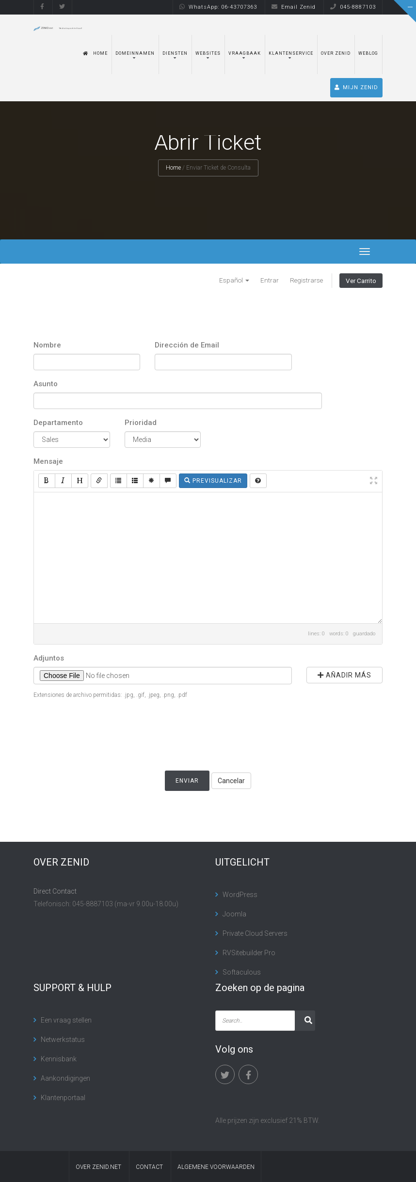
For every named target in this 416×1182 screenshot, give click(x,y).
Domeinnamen (135, 53)
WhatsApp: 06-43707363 (218, 7)
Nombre (47, 345)
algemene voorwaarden (216, 1167)
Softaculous (242, 972)
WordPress (240, 894)
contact (149, 1167)
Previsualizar (213, 480)
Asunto (45, 383)
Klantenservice (291, 53)
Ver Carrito (361, 280)
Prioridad (141, 422)
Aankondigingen (65, 1078)
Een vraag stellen (66, 1020)
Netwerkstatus (63, 1039)
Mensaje (48, 461)
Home (95, 53)
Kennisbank (59, 1059)
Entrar (269, 280)
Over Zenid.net (98, 1167)
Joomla (234, 914)
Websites (208, 53)
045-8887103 (353, 7)
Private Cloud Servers (255, 933)
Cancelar (231, 781)
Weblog (368, 53)
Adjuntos (48, 658)
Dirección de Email (187, 345)
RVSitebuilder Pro (249, 953)
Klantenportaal (63, 1098)
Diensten (175, 53)
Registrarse (306, 280)
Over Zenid (336, 53)
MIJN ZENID (356, 87)
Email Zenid (294, 7)
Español (234, 280)
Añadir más (344, 675)
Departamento (58, 422)
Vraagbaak (244, 53)
